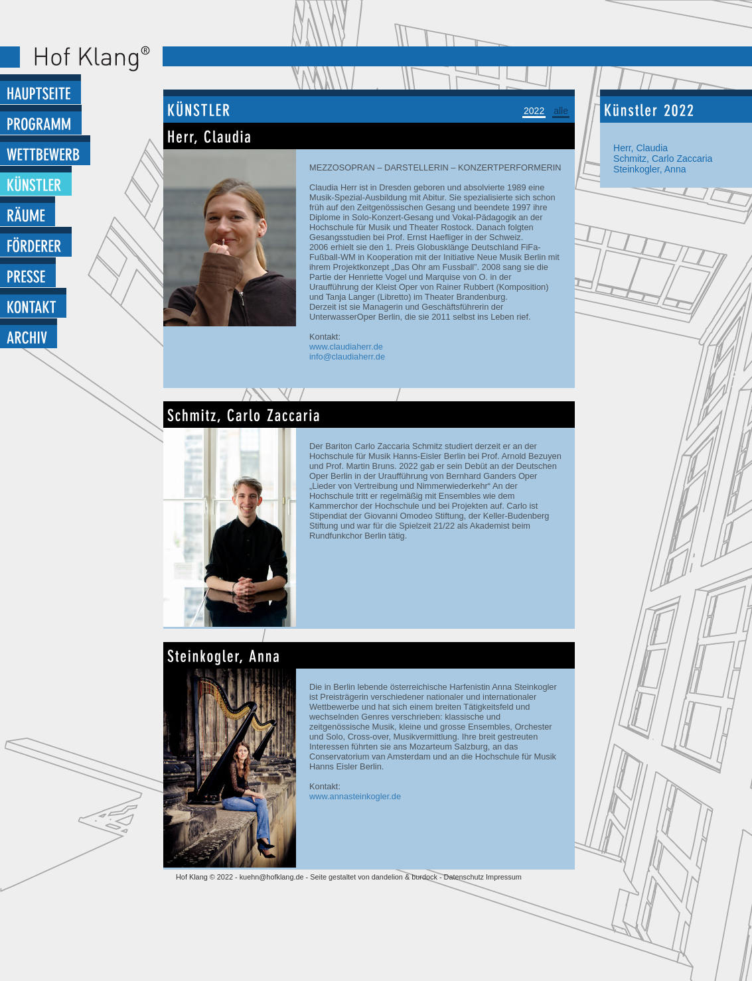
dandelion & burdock (404, 877)
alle (561, 110)
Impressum (504, 877)
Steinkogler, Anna (649, 169)
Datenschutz (465, 877)
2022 (534, 110)
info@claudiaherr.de (347, 356)
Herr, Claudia (640, 148)
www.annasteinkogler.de (355, 796)
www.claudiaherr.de (346, 347)
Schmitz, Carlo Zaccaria (662, 158)
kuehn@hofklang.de (272, 877)
